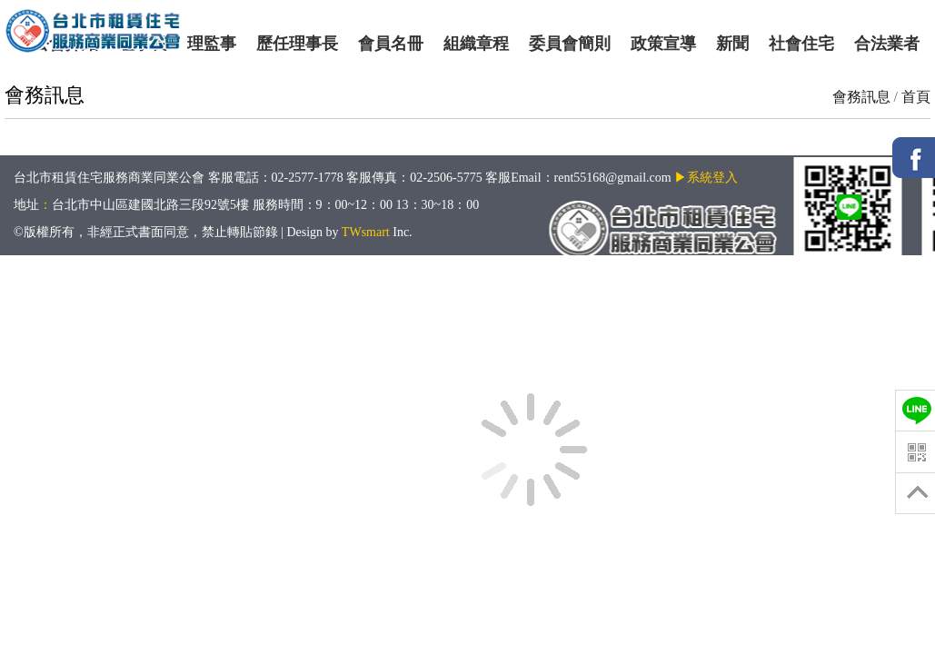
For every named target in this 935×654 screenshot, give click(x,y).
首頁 (915, 96)
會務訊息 (861, 96)
